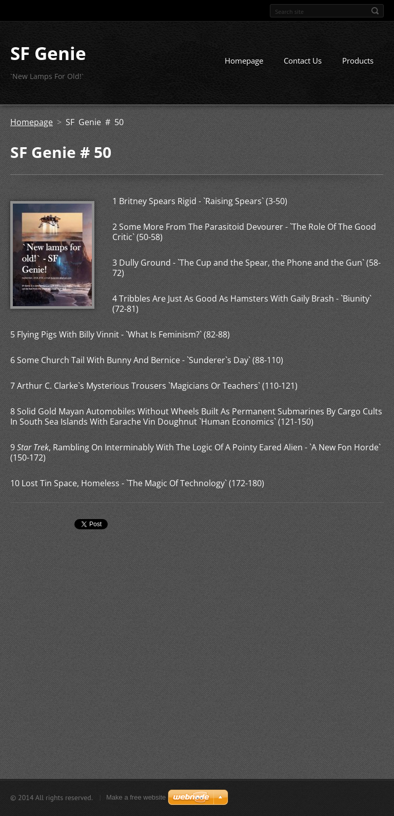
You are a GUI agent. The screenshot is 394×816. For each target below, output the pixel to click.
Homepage (244, 60)
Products (357, 60)
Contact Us (303, 60)
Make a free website (136, 797)
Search (375, 10)
